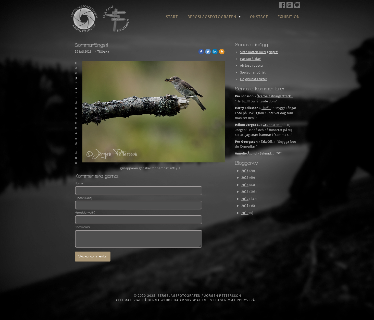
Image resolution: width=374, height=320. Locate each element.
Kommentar (82, 227)
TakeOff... (267, 141)
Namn (79, 183)
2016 (244, 171)
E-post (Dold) (83, 197)
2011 (244, 206)
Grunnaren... (272, 125)
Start (172, 16)
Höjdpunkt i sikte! (253, 79)
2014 (244, 185)
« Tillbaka (102, 51)
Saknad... (266, 153)
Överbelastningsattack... (275, 96)
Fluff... (266, 108)
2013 (244, 191)
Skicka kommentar (92, 256)
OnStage (259, 16)
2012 (244, 199)
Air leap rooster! (252, 65)
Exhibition (289, 16)
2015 (244, 177)
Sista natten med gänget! (259, 52)
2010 (244, 213)
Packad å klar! (250, 59)
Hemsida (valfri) (85, 212)
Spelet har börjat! (253, 72)
